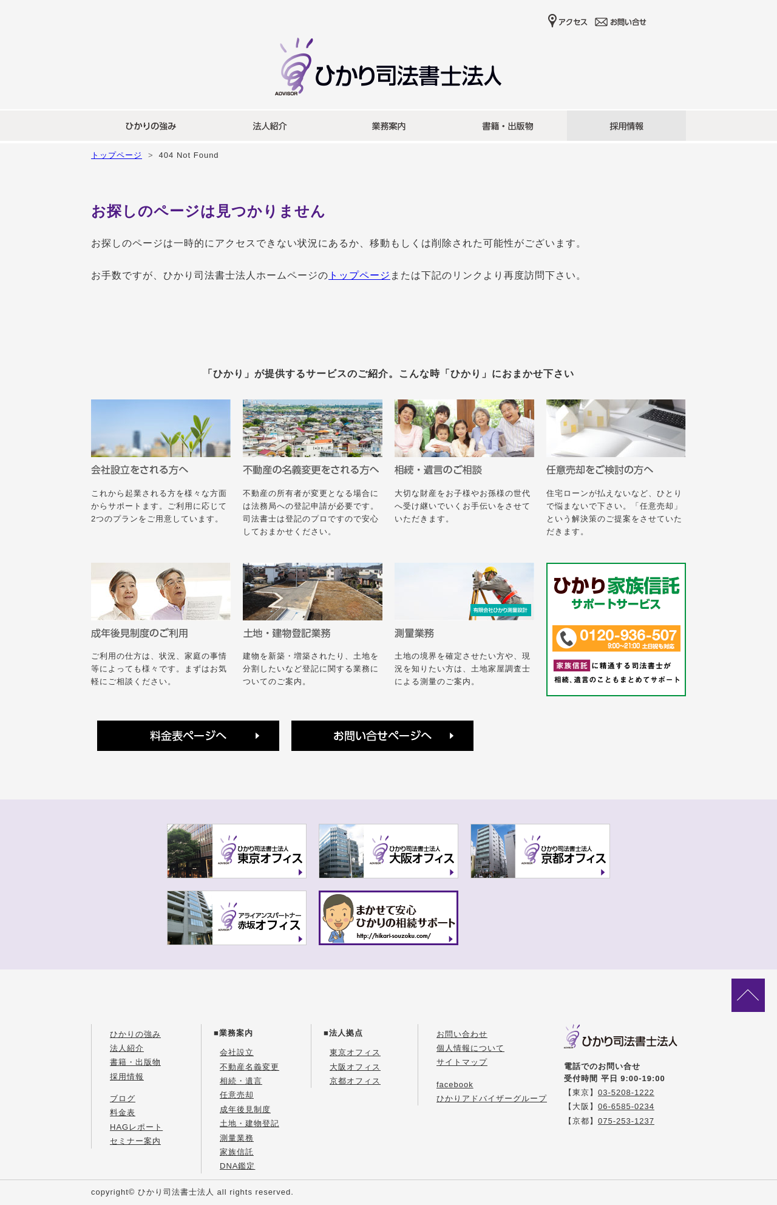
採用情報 (127, 1076)
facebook (454, 1084)
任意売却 (237, 1094)
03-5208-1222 (626, 1092)
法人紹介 (127, 1048)
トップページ (116, 155)
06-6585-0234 (626, 1106)
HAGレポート (136, 1127)
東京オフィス (355, 1052)
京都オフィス (355, 1080)
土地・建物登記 (249, 1123)
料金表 (122, 1112)
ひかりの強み (135, 1034)
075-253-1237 (626, 1120)
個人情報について (470, 1048)
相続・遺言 (241, 1080)
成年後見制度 (245, 1109)
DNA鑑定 (237, 1165)
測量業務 (237, 1137)
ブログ (122, 1098)
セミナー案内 (135, 1141)
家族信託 (237, 1151)
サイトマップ (461, 1062)
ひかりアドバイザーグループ (491, 1098)
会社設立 (237, 1052)
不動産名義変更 (249, 1066)
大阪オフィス (355, 1066)
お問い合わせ (461, 1034)
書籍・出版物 (135, 1062)
